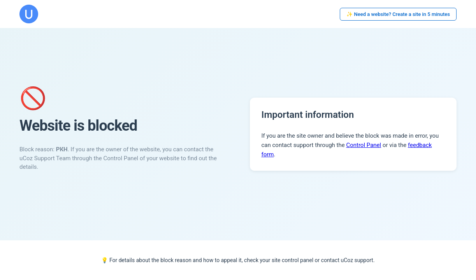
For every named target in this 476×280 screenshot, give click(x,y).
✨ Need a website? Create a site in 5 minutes (398, 14)
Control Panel (363, 145)
